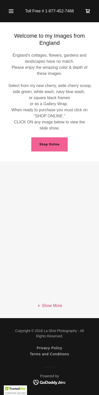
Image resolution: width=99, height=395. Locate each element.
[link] (88, 11)
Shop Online (49, 144)
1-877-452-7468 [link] (59, 11)
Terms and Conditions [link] (49, 354)
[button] (11, 11)
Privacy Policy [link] (49, 348)
